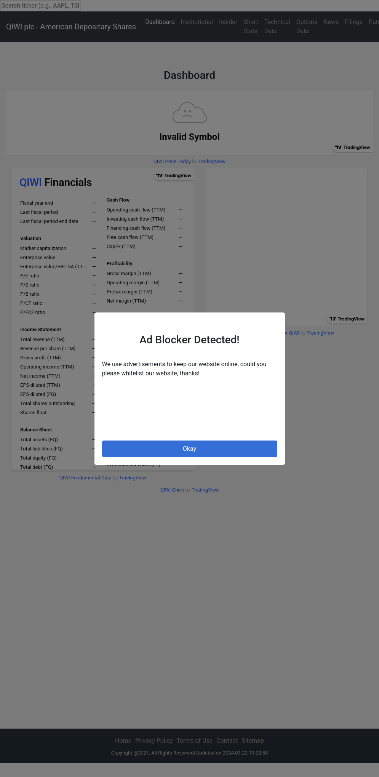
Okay (189, 448)
